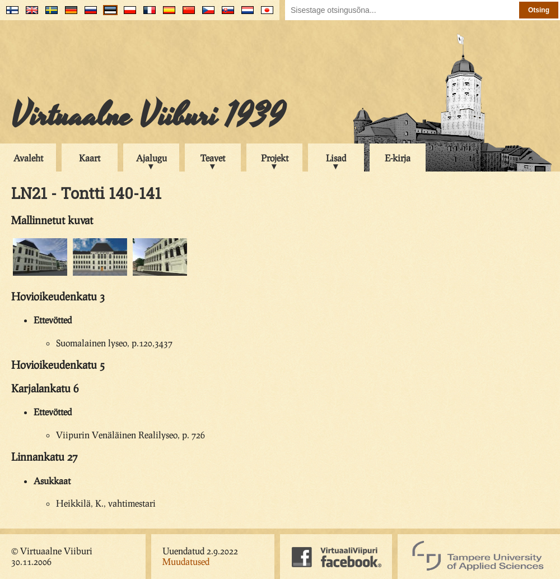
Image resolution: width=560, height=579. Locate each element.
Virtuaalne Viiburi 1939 (148, 116)
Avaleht (28, 157)
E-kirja (397, 157)
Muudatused (185, 561)
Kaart (89, 157)
